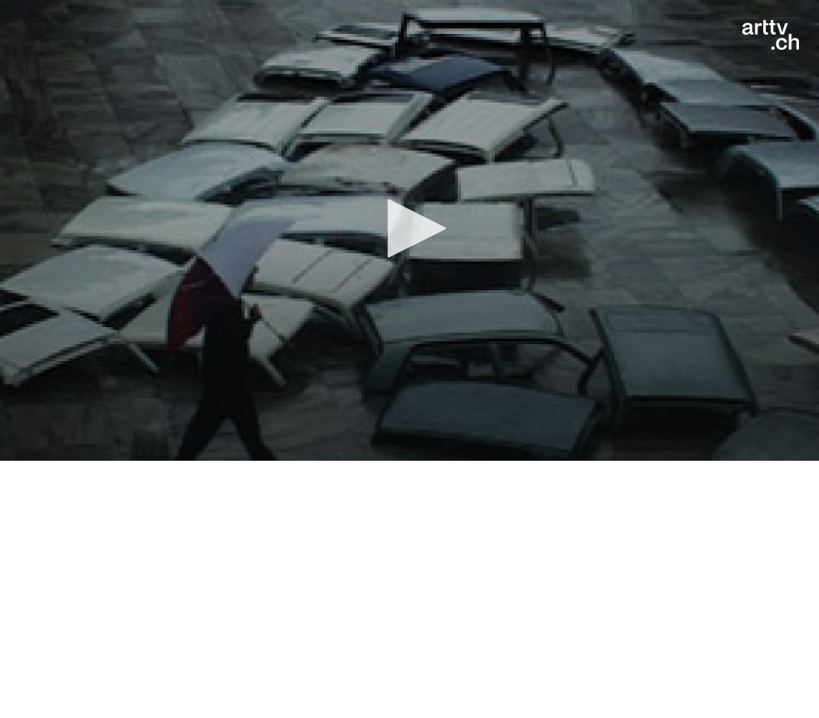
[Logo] (770, 35)
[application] (409, 230)
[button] (410, 228)
